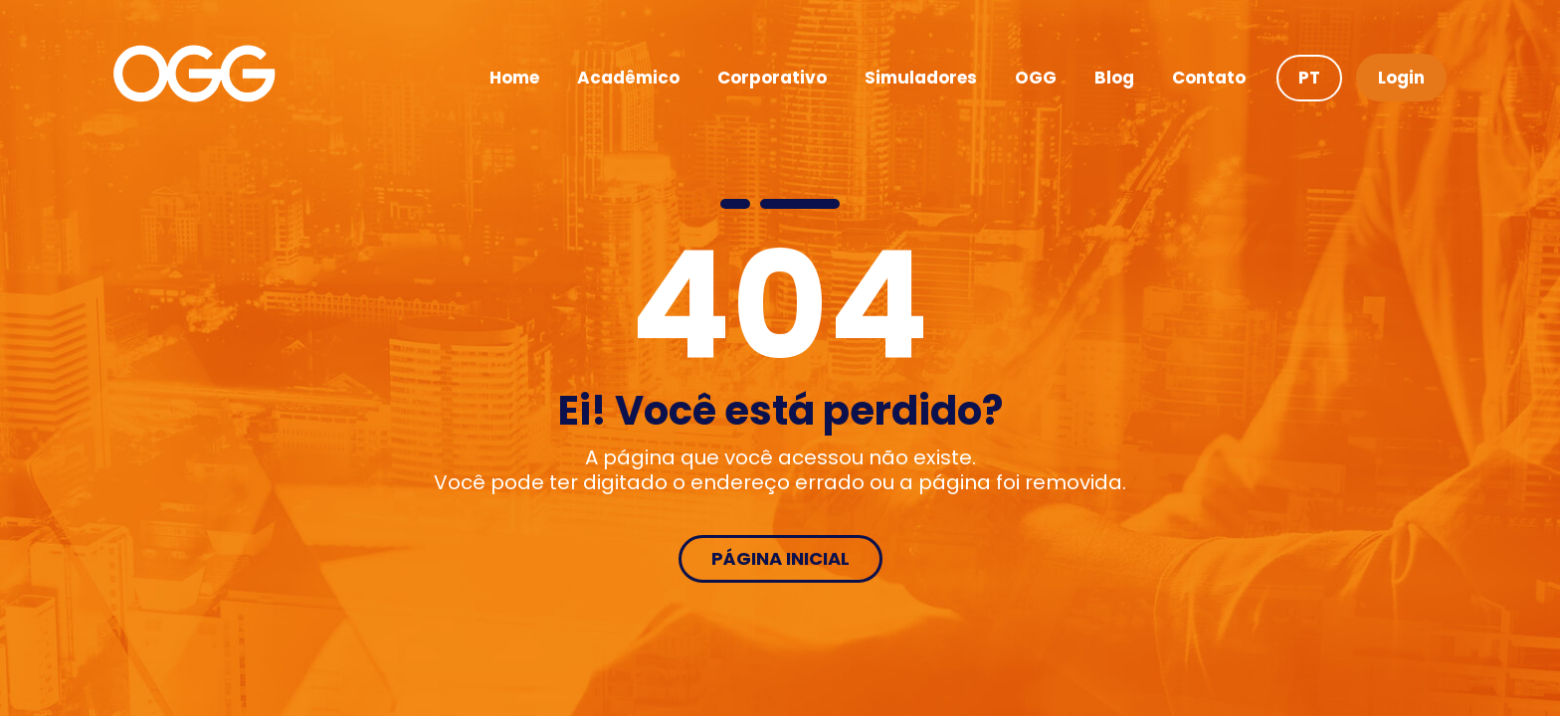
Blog (1114, 78)
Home (514, 78)
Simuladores (921, 78)
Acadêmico (628, 78)
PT (1309, 78)
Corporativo (772, 78)
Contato (1209, 78)
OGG (1036, 78)
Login (1401, 78)
